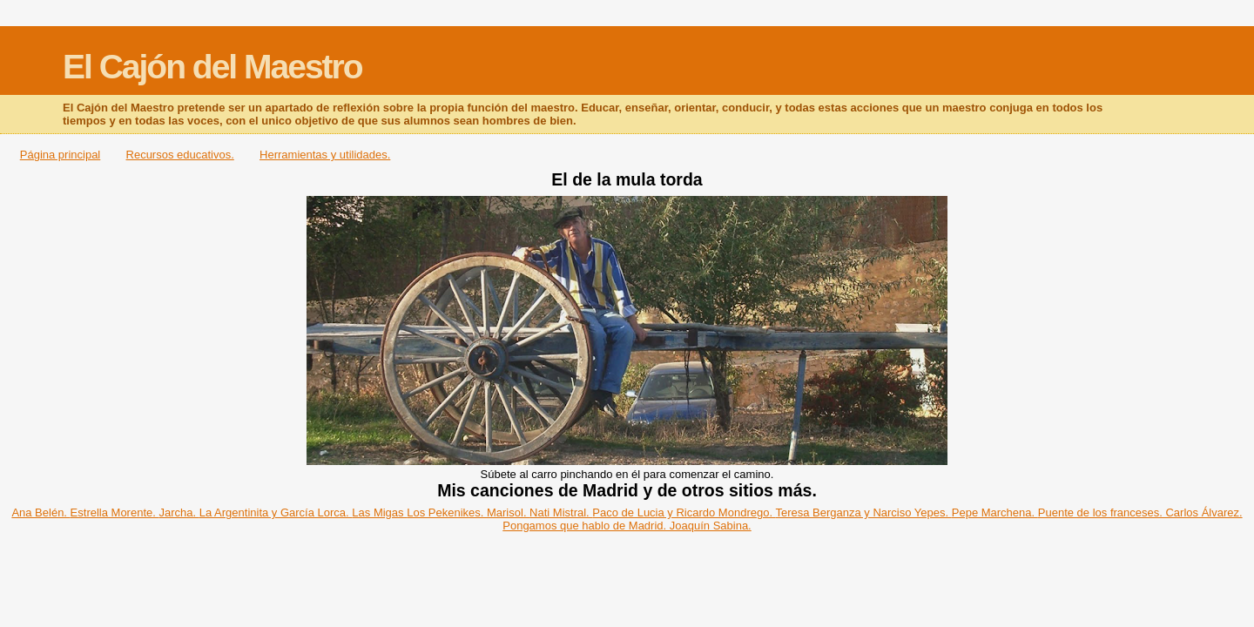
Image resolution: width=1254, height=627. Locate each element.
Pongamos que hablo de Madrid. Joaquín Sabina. (626, 525)
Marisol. (508, 512)
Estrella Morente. (115, 512)
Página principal (60, 154)
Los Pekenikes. (447, 512)
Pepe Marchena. (995, 512)
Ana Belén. (40, 512)
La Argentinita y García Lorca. (276, 512)
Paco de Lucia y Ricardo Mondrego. (683, 512)
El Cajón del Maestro (212, 66)
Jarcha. (178, 512)
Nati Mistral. (560, 512)
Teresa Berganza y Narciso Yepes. (863, 512)
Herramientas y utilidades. (325, 154)
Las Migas (379, 512)
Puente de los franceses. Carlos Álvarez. (1140, 512)
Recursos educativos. (180, 154)
